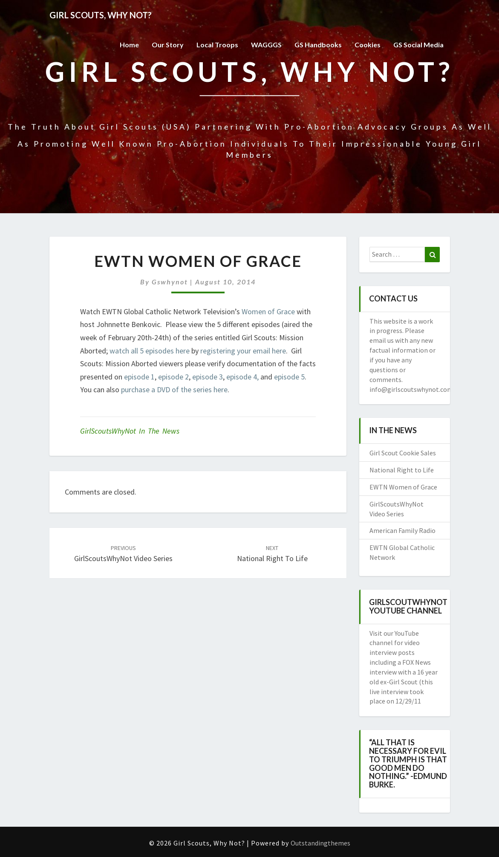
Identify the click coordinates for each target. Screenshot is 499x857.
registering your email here (243, 351)
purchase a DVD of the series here (174, 389)
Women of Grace (268, 311)
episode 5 (289, 377)
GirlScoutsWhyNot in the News (129, 431)
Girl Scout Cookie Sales (402, 453)
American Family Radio (402, 530)
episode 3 (207, 377)
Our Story (168, 45)
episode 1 (139, 377)
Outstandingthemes (320, 843)
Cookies (368, 45)
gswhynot (170, 282)
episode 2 (173, 377)
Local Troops (217, 45)
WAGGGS (266, 45)
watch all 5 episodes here (150, 351)
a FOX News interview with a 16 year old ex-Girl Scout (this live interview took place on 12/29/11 (403, 681)
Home (129, 45)
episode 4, (242, 377)
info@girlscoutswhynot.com (411, 389)
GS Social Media (418, 45)
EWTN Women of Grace (403, 487)
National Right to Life (401, 470)
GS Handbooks (318, 45)
